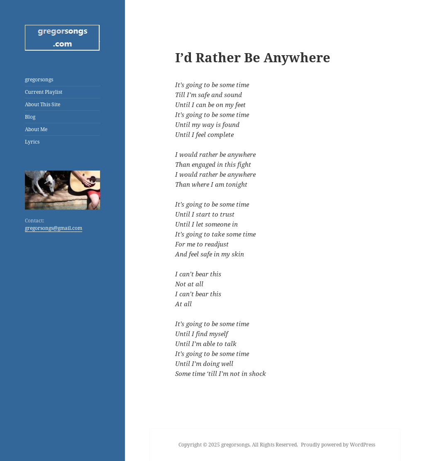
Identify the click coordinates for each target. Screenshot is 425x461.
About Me (36, 129)
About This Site (42, 104)
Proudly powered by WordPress (338, 444)
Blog (30, 116)
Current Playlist (43, 91)
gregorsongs (39, 79)
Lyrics (32, 141)
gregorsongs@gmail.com (53, 228)
